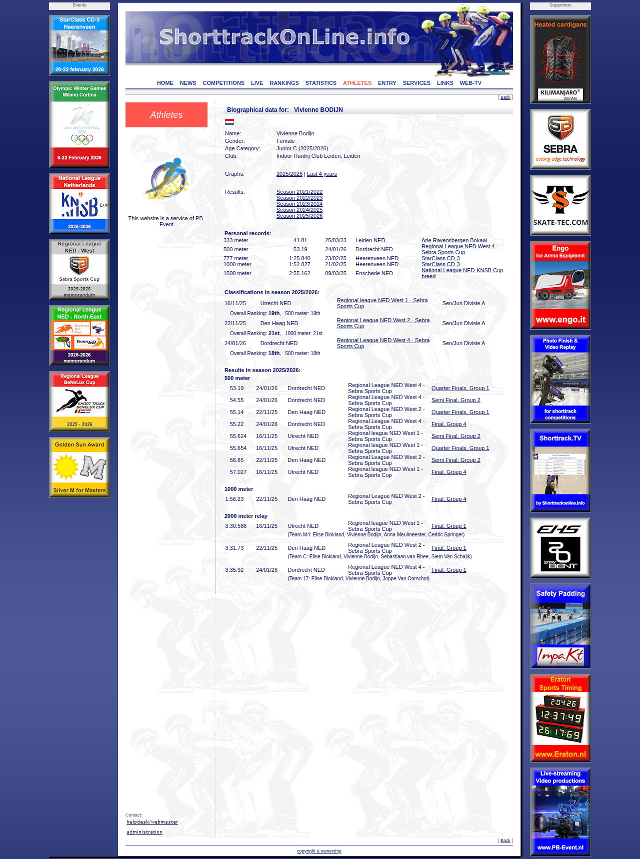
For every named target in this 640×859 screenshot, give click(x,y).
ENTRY (387, 83)
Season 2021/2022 (299, 192)
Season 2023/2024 (299, 204)
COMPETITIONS (223, 83)
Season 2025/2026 (299, 216)
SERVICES (416, 83)
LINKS (445, 83)
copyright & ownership (319, 851)
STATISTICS (321, 83)
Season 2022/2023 (299, 198)
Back (505, 97)
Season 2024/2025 (299, 210)
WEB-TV (471, 83)
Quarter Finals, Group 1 (461, 388)
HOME (165, 83)
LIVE (257, 83)
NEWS (188, 83)
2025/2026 (289, 174)
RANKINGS (284, 83)
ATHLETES (357, 83)
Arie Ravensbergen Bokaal (454, 240)
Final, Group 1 (449, 526)
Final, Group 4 (449, 424)
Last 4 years (322, 174)
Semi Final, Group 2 (456, 400)
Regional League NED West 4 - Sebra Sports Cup (460, 249)
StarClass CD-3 (441, 258)
